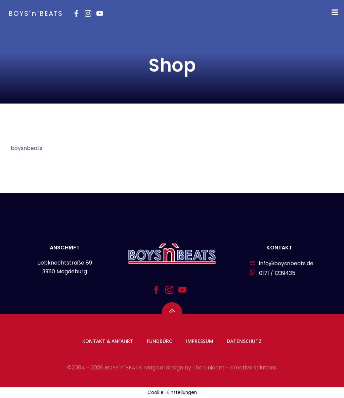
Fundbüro (160, 341)
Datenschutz (244, 341)
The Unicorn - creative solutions (234, 367)
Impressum (199, 341)
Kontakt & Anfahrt (107, 341)
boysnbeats (26, 148)
